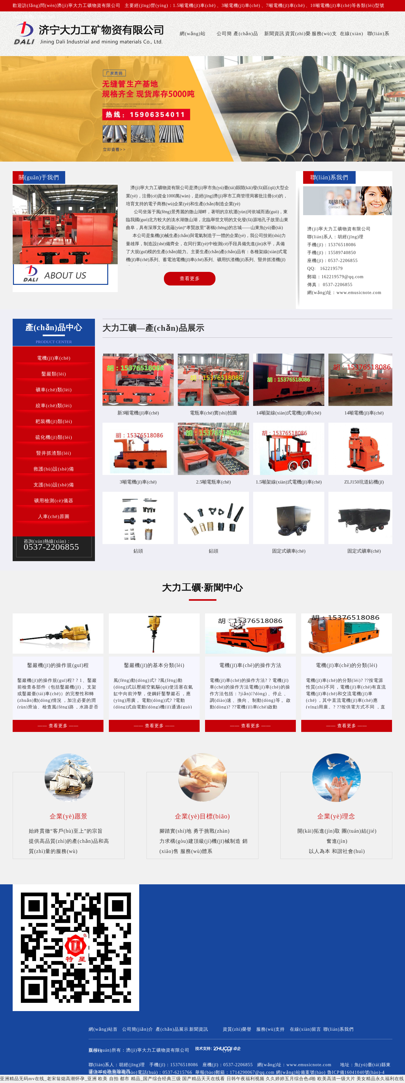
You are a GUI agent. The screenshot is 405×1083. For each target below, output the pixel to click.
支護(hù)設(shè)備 (54, 484)
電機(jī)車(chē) (54, 358)
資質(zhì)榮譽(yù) (298, 43)
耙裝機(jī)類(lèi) (53, 421)
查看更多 (190, 278)
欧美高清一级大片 (336, 1078)
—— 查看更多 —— (58, 725)
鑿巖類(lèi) (53, 373)
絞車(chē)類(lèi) (54, 405)
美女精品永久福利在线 (380, 1078)
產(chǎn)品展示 (246, 43)
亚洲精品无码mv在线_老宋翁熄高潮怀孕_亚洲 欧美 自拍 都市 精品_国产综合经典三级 (90, 1078)
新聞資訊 (274, 33)
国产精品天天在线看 (203, 1078)
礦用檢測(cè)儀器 (53, 500)
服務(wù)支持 (324, 43)
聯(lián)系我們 (378, 43)
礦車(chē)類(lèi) (54, 389)
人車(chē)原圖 (54, 516)
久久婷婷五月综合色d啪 (291, 1078)
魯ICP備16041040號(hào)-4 (356, 1072)
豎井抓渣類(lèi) (53, 453)
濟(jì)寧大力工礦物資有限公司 (158, 1050)
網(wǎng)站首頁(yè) (193, 43)
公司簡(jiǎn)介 (223, 43)
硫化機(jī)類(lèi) (53, 437)
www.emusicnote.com (358, 292)
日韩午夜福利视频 (246, 1078)
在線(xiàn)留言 (351, 43)
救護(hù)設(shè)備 (54, 468)
